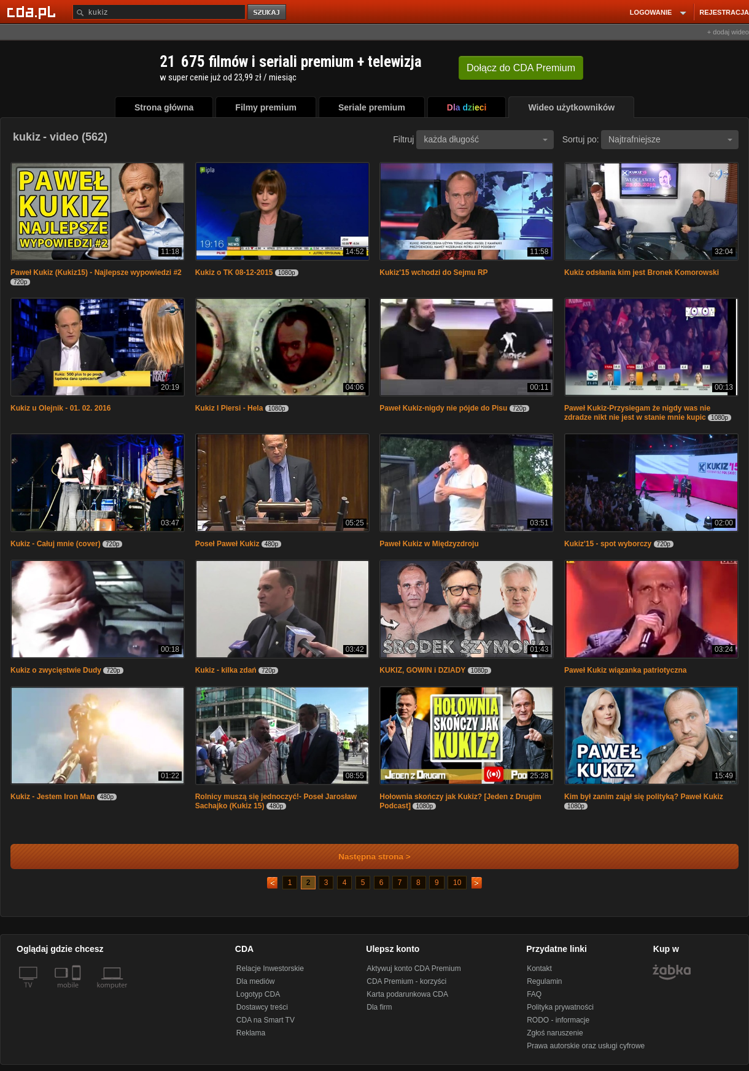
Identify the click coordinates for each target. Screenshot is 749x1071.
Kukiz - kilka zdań (226, 670)
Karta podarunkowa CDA (407, 994)
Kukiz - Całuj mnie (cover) (55, 543)
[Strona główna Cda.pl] (33, 11)
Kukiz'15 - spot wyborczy (607, 543)
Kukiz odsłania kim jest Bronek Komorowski (641, 272)
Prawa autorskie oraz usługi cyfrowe (586, 1046)
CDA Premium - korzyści (406, 981)
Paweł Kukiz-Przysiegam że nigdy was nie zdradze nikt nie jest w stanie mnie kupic (637, 413)
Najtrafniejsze (670, 139)
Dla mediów (255, 981)
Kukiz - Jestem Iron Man (52, 796)
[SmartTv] (77, 992)
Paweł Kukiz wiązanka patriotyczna (625, 670)
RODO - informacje (558, 1020)
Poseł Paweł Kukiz (227, 543)
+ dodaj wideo (728, 32)
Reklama (250, 1033)
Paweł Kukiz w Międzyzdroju (428, 543)
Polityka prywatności (560, 1007)
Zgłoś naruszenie (555, 1033)
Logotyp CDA (258, 994)
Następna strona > (366, 856)
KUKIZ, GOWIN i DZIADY (422, 670)
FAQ (534, 994)
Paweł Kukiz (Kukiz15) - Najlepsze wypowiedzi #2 (96, 272)
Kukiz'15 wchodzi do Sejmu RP (433, 272)
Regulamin (544, 981)
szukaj (267, 12)
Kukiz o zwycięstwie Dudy (55, 670)
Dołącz (521, 68)
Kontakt (539, 968)
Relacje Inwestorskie (270, 968)
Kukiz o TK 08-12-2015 (234, 272)
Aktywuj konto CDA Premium (413, 968)
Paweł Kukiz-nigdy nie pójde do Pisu (443, 408)
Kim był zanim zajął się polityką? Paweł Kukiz (643, 796)
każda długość (486, 139)
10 (457, 882)
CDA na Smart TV (265, 1020)
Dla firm (379, 1007)
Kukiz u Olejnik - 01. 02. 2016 (60, 408)
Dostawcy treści (262, 1007)
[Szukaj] (159, 12)
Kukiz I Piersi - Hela (229, 408)
